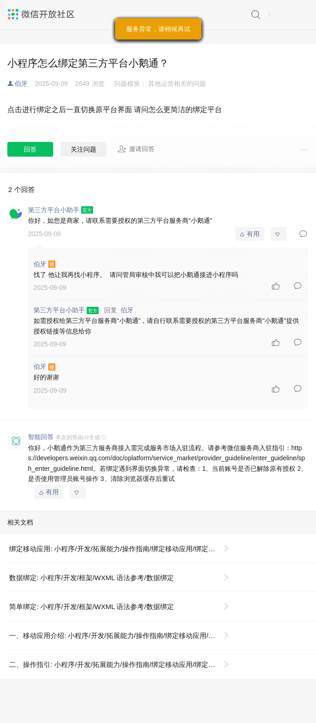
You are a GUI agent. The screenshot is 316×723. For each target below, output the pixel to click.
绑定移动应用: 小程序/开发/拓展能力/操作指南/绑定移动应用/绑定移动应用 (122, 549)
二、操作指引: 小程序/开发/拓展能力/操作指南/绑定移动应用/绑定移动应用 (122, 664)
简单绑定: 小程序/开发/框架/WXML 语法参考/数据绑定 (91, 606)
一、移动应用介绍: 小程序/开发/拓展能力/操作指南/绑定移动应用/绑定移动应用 (122, 635)
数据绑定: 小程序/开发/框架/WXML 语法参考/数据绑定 (91, 578)
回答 (30, 149)
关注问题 (83, 149)
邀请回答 (136, 149)
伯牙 (21, 83)
